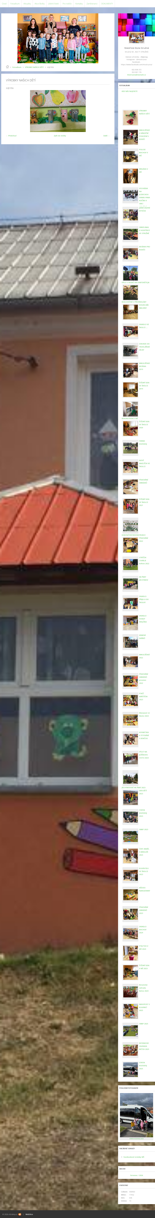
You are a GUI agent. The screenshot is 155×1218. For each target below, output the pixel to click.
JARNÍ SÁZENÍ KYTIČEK (144, 209)
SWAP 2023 (143, 829)
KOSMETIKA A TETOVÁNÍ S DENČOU (144, 735)
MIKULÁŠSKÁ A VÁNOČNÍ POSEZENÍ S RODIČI (144, 134)
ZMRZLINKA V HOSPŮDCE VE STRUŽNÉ (144, 230)
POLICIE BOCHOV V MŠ (143, 152)
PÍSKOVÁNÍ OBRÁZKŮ (143, 481)
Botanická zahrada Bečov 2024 (143, 988)
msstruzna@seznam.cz (136, 75)
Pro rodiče (67, 3)
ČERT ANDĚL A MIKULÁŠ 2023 (144, 852)
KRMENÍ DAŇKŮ (142, 636)
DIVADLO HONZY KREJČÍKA (143, 619)
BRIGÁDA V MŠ (143, 170)
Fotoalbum (15, 3)
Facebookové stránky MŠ (134, 1157)
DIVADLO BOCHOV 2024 (142, 929)
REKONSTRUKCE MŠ (130, 418)
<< (123, 1175)
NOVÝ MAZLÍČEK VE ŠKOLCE (144, 463)
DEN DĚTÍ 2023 (143, 792)
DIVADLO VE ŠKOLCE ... (144, 326)
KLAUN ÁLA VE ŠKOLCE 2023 (143, 871)
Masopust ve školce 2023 (144, 714)
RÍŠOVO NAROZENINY (144, 889)
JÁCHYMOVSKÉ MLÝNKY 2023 (133, 787)
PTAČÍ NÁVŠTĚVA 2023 (143, 696)
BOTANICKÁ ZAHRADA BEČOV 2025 (144, 1046)
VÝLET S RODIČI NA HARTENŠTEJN (135, 282)
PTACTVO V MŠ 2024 (143, 947)
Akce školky (40, 3)
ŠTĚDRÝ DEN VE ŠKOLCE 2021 (144, 502)
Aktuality (27, 3)
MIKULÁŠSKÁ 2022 (144, 656)
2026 (141, 1175)
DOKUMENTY (107, 3)
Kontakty (79, 3)
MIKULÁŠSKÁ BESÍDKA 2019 (144, 366)
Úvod (4, 3)
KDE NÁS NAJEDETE (130, 91)
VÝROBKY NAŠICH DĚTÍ (34, 67)
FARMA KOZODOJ (143, 442)
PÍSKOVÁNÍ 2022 (143, 539)
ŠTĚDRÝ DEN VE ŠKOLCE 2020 (144, 424)
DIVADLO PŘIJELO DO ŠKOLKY (144, 599)
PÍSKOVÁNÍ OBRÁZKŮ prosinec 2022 (143, 678)
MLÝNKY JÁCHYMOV (143, 578)
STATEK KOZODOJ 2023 (143, 813)
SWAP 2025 (143, 1024)
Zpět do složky (60, 136)
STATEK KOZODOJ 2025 (143, 1065)
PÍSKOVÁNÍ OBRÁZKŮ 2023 (143, 910)
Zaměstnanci (92, 3)
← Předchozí (11, 136)
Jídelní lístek (53, 3)
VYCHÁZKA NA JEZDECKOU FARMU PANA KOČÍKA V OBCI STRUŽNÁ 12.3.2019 (144, 199)
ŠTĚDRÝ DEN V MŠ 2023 (144, 967)
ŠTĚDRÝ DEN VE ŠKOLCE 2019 (144, 385)
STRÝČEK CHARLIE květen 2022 (144, 560)
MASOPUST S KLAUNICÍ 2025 (144, 1007)
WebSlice (29, 1214)
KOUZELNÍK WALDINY (144, 306)
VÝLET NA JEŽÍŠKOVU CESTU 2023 (144, 755)
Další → (106, 136)
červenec (134, 1175)
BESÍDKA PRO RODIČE (144, 248)
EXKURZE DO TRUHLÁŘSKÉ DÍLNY (144, 347)
